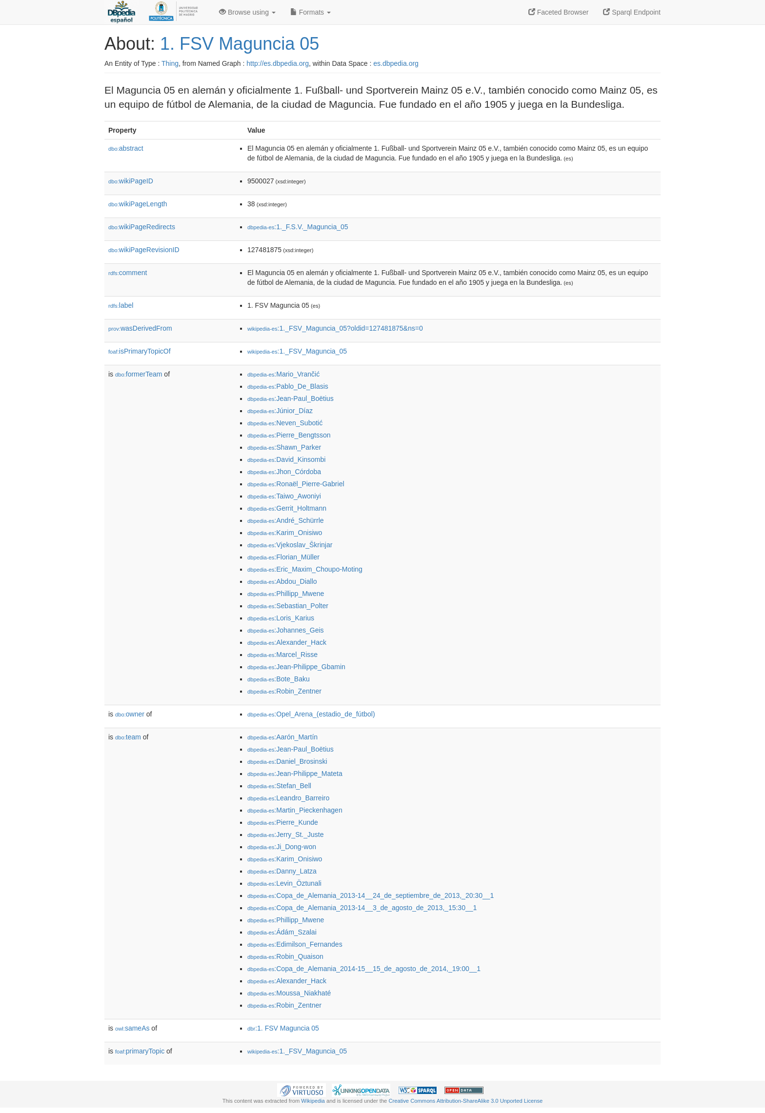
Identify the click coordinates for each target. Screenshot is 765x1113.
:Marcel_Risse (282, 654)
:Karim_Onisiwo (284, 533)
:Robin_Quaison (285, 956)
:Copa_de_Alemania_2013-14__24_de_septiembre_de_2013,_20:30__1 (370, 895)
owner (129, 714)
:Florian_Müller (283, 557)
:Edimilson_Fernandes (294, 944)
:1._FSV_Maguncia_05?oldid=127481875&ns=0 (335, 328)
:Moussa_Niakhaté (289, 993)
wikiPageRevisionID (144, 250)
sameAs (132, 1028)
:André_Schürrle (285, 520)
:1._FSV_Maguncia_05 (297, 351)
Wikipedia (313, 1101)
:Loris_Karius (280, 618)
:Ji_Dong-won (281, 847)
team (128, 737)
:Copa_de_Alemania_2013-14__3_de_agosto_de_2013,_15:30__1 (362, 908)
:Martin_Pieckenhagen (294, 810)
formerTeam (138, 374)
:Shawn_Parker (284, 447)
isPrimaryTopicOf (139, 351)
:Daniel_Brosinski (287, 761)
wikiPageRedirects (141, 227)
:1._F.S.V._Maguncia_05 (297, 227)
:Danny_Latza (282, 871)
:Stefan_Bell (279, 786)
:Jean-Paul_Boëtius (290, 398)
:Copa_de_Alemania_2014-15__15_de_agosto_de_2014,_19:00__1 (364, 969)
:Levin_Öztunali (284, 883)
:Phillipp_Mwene (285, 593)
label (120, 305)
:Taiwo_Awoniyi (284, 496)
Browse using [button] (247, 12)
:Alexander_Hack (286, 642)
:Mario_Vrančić (283, 374)
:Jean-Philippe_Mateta (294, 773)
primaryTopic (139, 1051)
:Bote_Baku (278, 679)
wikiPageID (130, 181)
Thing (170, 63)
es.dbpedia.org (396, 63)
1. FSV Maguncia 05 (239, 44)
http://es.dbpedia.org (277, 63)
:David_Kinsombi (286, 459)
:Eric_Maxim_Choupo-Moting (304, 569)
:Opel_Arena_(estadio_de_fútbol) (311, 714)
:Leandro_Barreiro (288, 798)
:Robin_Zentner (284, 691)
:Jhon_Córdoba (284, 472)
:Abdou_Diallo (282, 581)
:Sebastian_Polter (287, 606)
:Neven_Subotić (284, 423)
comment (127, 273)
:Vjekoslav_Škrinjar (289, 545)
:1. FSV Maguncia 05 (283, 1028)
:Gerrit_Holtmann (286, 508)
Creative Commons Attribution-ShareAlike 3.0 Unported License (465, 1101)
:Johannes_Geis (285, 630)
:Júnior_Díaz (280, 411)
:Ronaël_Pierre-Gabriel (295, 484)
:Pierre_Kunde (282, 822)
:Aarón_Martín (282, 737)
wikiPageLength (137, 204)
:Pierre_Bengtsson (289, 435)
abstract (125, 148)
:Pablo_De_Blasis (287, 386)
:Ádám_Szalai (282, 932)
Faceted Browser (558, 12)
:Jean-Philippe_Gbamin (296, 667)
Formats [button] (310, 12)
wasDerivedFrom (140, 328)
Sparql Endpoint (632, 12)
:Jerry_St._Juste (285, 834)
